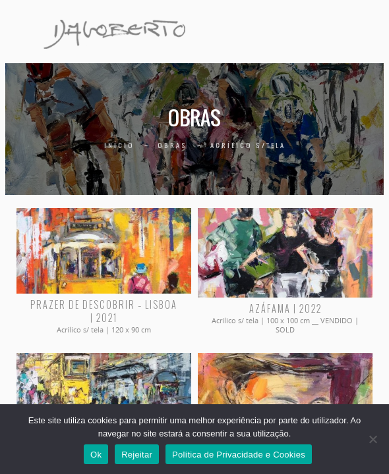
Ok (96, 455)
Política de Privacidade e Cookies (238, 455)
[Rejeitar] (372, 439)
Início (119, 145)
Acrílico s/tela (247, 145)
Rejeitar (136, 455)
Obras (172, 145)
